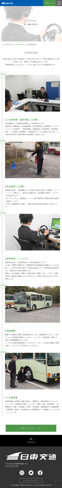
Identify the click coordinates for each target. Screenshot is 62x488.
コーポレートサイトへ (31, 480)
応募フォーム (49, 3)
